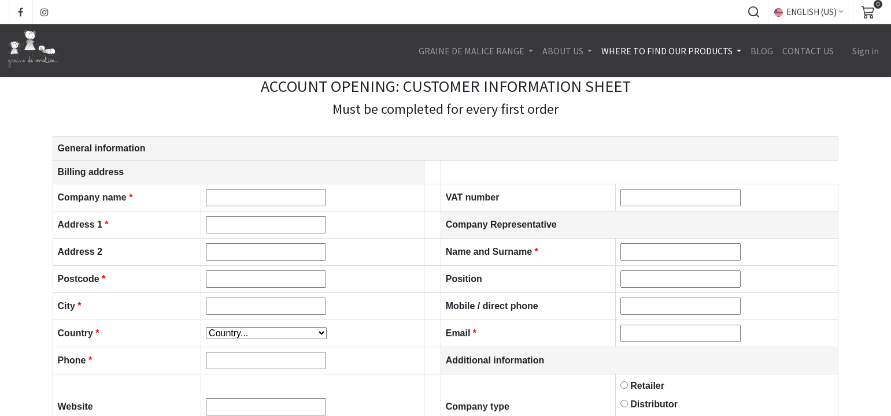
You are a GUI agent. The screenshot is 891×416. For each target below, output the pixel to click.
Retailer (647, 386)
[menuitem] (761, 51)
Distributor (654, 404)
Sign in (864, 51)
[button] (753, 12)
